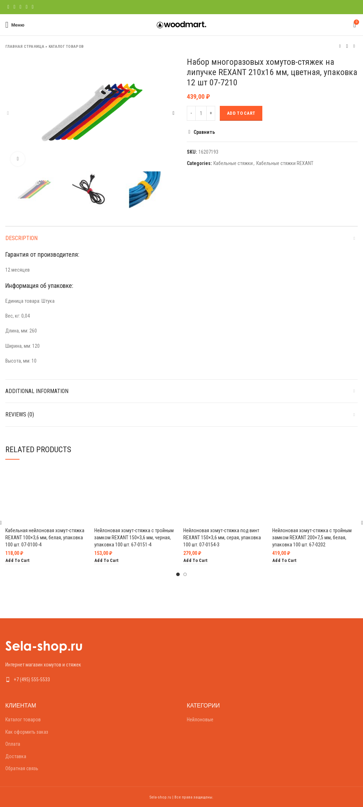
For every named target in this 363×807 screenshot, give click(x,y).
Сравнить (204, 132)
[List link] (90, 679)
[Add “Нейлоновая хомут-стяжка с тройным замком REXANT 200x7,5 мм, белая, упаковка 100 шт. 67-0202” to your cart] (284, 560)
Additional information (36, 391)
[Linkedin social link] (26, 7)
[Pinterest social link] (20, 7)
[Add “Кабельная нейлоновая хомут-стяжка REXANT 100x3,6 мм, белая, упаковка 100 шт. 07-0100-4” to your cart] (17, 560)
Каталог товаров (66, 46)
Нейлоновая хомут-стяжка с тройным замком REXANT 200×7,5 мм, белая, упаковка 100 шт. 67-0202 (312, 537)
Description (21, 238)
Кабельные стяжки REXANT (284, 163)
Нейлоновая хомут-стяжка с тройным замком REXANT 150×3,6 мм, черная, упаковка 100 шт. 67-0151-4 (134, 537)
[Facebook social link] (8, 7)
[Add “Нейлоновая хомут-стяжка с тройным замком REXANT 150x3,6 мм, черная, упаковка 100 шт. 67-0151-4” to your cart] (106, 560)
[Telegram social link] (33, 7)
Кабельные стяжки (233, 163)
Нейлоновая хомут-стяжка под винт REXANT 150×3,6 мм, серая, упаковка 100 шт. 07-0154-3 (222, 537)
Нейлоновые (200, 719)
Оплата (12, 744)
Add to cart (241, 113)
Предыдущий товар (340, 46)
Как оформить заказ (26, 732)
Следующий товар (354, 46)
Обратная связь (21, 768)
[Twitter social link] (14, 7)
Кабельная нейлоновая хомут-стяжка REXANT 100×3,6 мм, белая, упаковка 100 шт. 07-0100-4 (44, 537)
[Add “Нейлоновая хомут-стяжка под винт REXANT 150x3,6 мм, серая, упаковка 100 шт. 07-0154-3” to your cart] (195, 560)
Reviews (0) (19, 414)
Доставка (15, 756)
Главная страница (24, 46)
